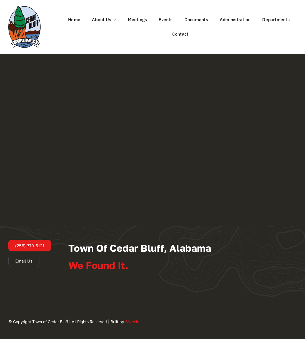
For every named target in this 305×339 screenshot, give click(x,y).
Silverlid (132, 321)
